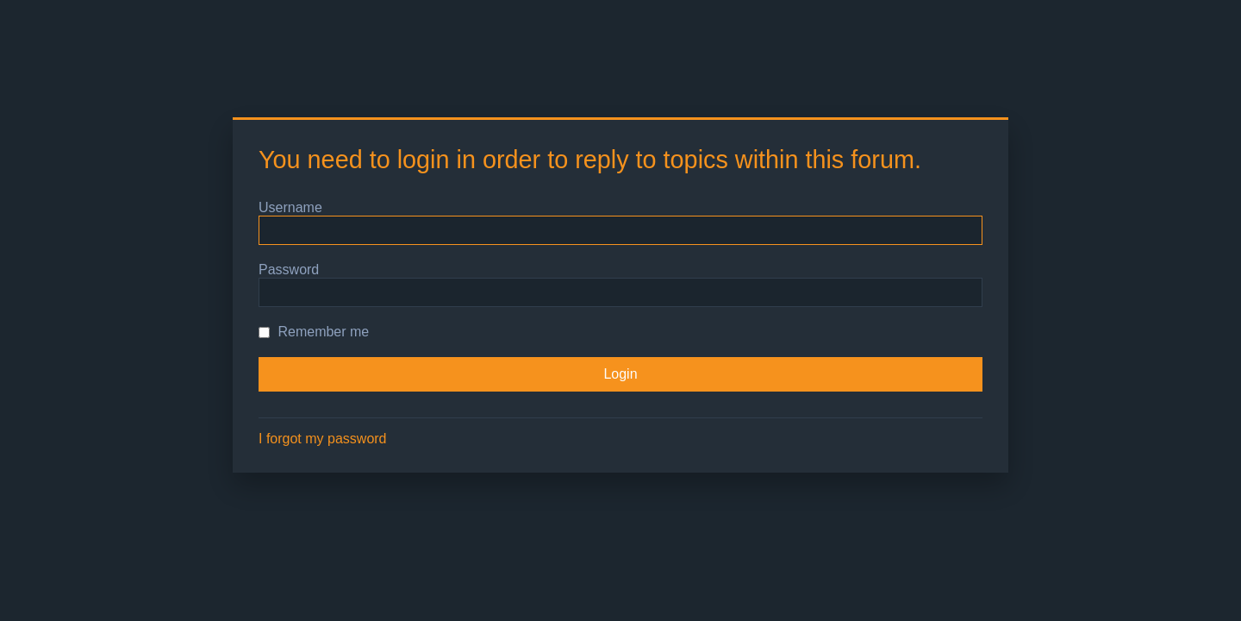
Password (289, 269)
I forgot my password (323, 438)
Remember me (314, 331)
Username (290, 207)
